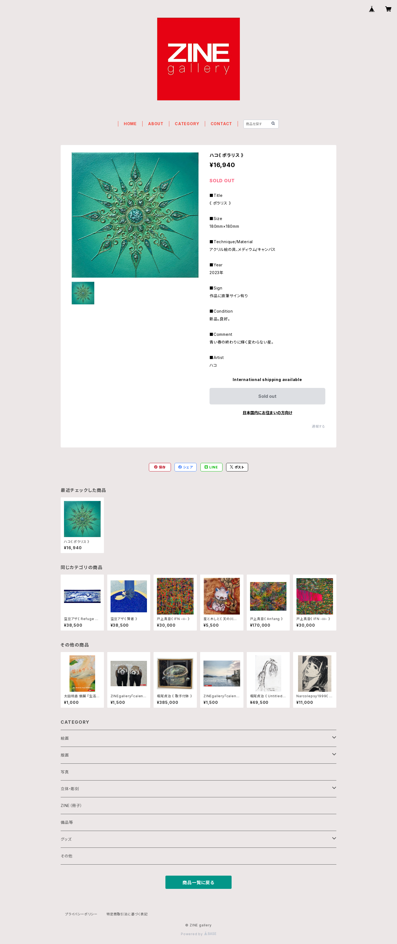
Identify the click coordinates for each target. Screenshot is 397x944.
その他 (66, 856)
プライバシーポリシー (81, 914)
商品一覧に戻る (198, 882)
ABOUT (155, 123)
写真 (65, 771)
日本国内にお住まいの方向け (267, 412)
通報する (318, 426)
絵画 (65, 738)
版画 (65, 755)
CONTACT (221, 123)
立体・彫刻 (70, 788)
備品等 (67, 822)
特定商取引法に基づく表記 (127, 914)
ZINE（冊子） (71, 805)
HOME (130, 123)
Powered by (198, 934)
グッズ (66, 839)
